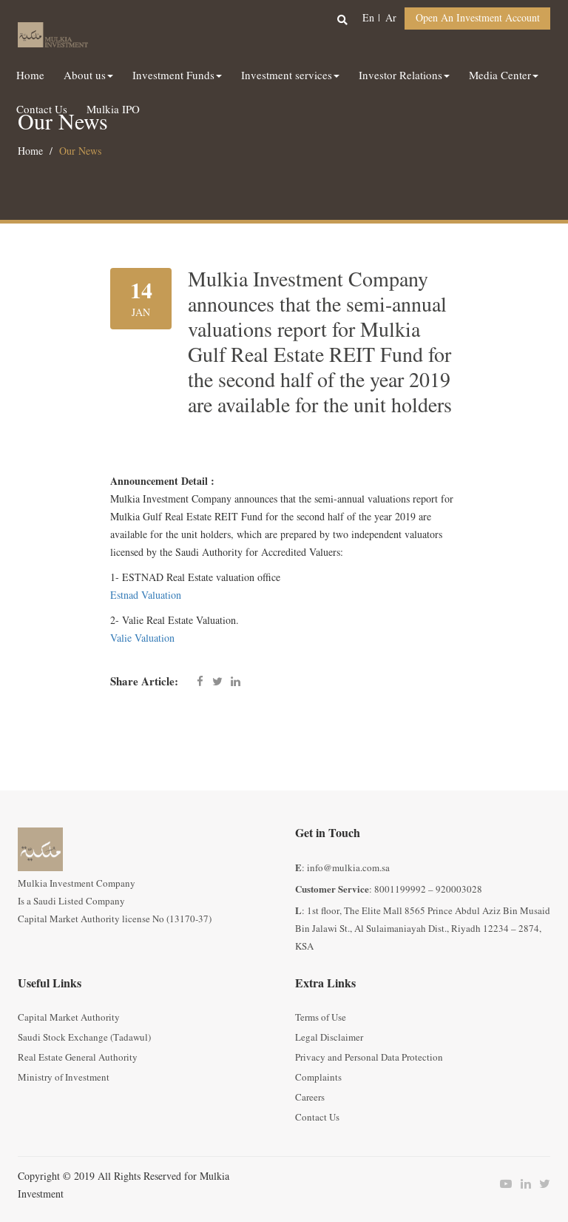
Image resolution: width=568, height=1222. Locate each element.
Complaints (318, 1077)
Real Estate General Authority (78, 1057)
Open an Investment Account (478, 18)
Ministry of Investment (63, 1077)
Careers (310, 1097)
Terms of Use (320, 1017)
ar (390, 18)
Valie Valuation (142, 638)
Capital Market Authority (69, 1017)
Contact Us (317, 1117)
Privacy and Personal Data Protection (369, 1057)
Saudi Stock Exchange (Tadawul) (84, 1037)
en (368, 18)
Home (30, 151)
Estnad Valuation (145, 595)
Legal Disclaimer (329, 1037)
